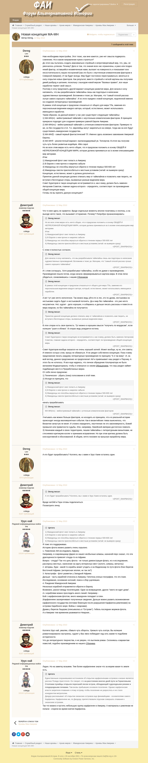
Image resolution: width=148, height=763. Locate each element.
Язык (69, 753)
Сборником (83, 277)
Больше (131, 25)
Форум (15, 20)
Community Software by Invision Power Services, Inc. (74, 759)
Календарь (29, 20)
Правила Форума (47, 20)
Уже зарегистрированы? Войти (103, 4)
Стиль (78, 753)
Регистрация (129, 4)
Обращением (102, 366)
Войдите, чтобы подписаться (101, 34)
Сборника (91, 643)
